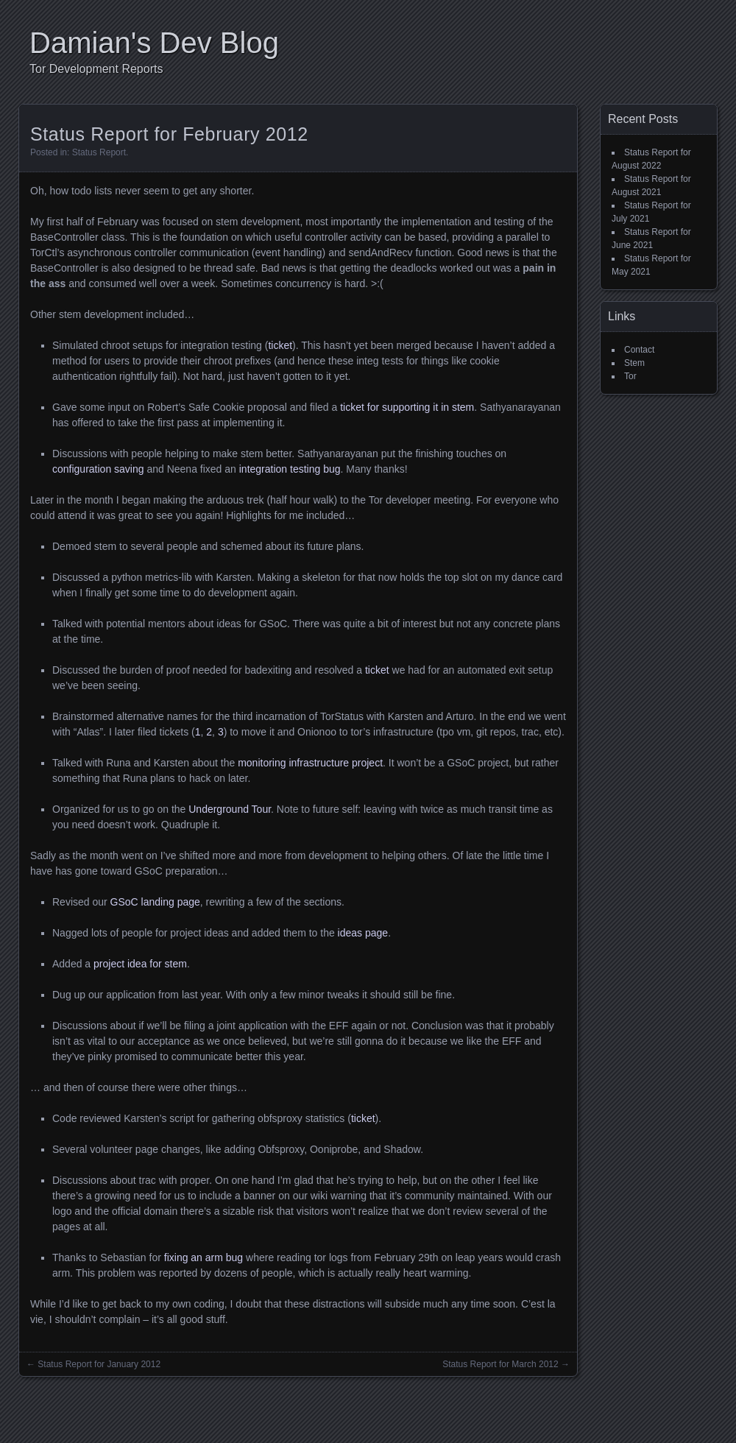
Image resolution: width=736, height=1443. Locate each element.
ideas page (363, 933)
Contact (639, 350)
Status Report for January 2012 (99, 1364)
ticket (280, 345)
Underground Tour (229, 809)
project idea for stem (140, 964)
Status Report (99, 152)
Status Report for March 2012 (500, 1364)
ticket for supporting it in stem (407, 407)
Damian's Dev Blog (154, 43)
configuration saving (98, 469)
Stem (634, 363)
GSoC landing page (155, 902)
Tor (630, 376)
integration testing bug (290, 469)
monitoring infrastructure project (310, 763)
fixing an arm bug (203, 1257)
